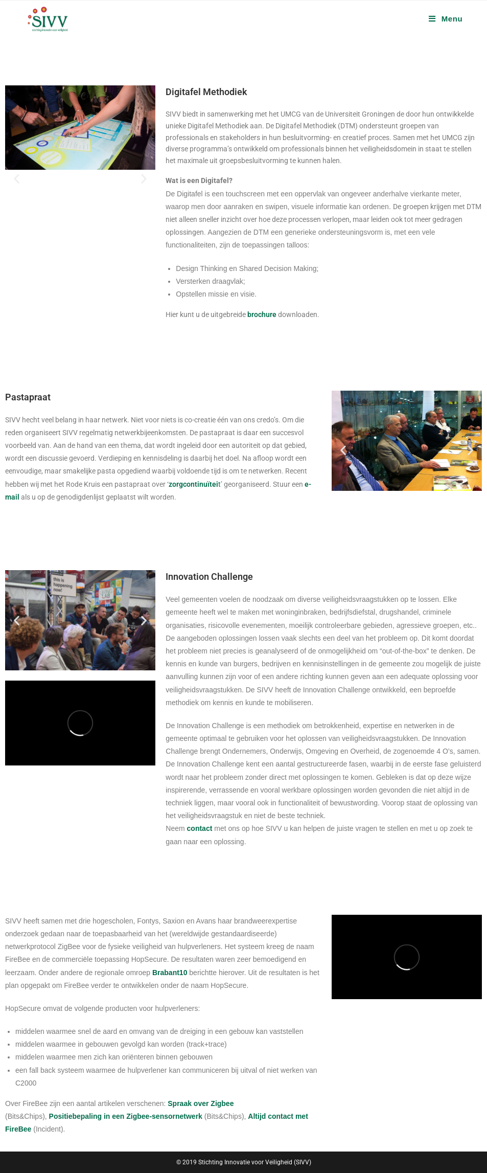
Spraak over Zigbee (201, 1103)
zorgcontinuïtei (193, 484)
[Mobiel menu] (445, 18)
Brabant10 (169, 972)
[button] (16, 178)
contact (200, 828)
